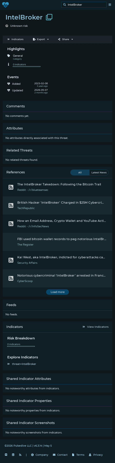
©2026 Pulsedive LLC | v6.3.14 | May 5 (28, 445)
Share (63, 39)
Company (39, 454)
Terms (78, 454)
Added (16, 83)
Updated (17, 90)
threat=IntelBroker (21, 364)
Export (39, 39)
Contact (60, 454)
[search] (85, 5)
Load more (58, 292)
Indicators (15, 39)
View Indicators (96, 326)
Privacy (96, 454)
